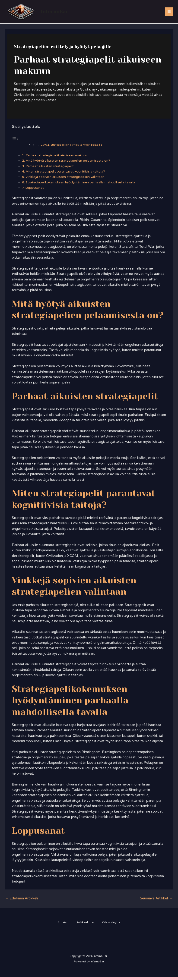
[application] (92, 922)
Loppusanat (34, 188)
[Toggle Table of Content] (15, 139)
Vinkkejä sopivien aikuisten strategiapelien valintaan (64, 177)
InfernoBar (55, 11)
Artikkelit (85, 922)
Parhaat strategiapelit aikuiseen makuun (56, 155)
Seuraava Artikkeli (156, 898)
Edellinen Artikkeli (21, 898)
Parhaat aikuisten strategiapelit (49, 166)
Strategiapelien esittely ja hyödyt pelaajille (76, 144)
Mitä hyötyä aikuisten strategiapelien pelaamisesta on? (67, 161)
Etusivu (62, 922)
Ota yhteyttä (112, 922)
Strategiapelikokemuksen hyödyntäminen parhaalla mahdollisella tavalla (80, 182)
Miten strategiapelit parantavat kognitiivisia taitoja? (65, 171)
